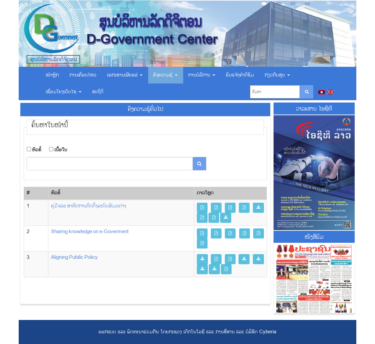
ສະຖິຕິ (97, 91)
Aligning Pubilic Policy (74, 257)
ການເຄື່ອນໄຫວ (82, 74)
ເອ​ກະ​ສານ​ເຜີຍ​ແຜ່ (124, 74)
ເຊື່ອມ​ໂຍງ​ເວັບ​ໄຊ (63, 91)
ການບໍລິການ (201, 74)
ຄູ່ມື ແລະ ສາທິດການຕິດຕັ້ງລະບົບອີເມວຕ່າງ (88, 205)
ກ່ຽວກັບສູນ (277, 74)
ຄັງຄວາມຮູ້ (165, 74)
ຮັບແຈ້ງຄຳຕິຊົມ (240, 74)
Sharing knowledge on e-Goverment (89, 231)
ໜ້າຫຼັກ (52, 74)
